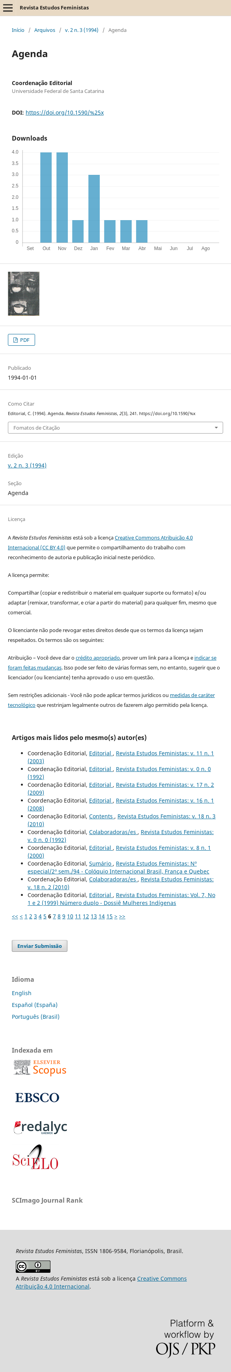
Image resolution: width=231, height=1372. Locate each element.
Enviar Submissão (39, 945)
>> (122, 916)
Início (18, 29)
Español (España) (35, 1005)
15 (109, 916)
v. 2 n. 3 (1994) (82, 29)
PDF (24, 339)
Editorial (101, 753)
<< (15, 916)
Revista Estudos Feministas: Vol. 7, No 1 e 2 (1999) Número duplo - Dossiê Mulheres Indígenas (121, 899)
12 (86, 916)
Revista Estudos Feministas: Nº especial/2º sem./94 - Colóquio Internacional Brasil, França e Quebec (118, 867)
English (22, 993)
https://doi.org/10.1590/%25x (65, 112)
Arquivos (44, 29)
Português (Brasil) (36, 1016)
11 (78, 916)
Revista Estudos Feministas (54, 7)
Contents (101, 816)
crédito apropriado (98, 657)
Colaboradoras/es (113, 832)
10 (70, 916)
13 (94, 916)
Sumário (101, 863)
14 (102, 916)
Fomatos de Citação (36, 427)
